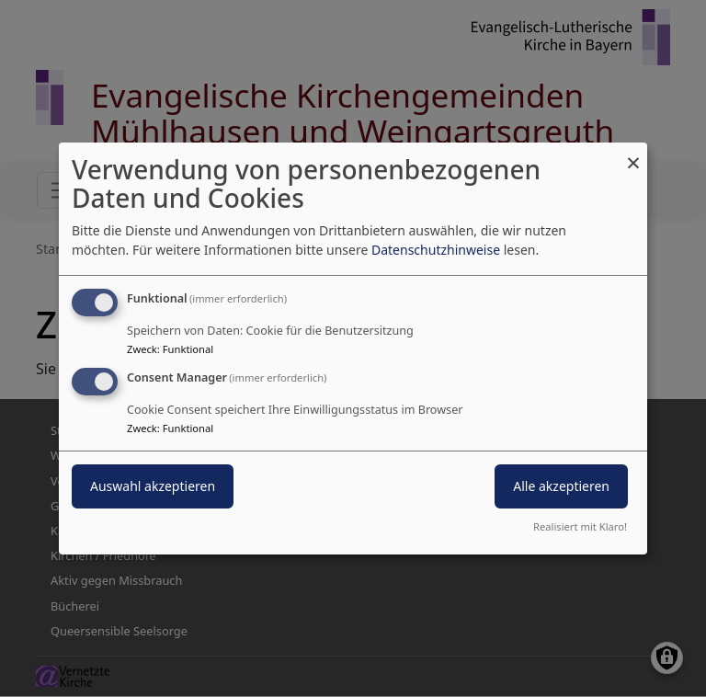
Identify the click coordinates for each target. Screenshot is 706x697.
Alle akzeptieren (561, 486)
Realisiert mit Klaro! (580, 526)
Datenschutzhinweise (435, 249)
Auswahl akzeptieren (152, 486)
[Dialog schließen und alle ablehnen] (633, 154)
